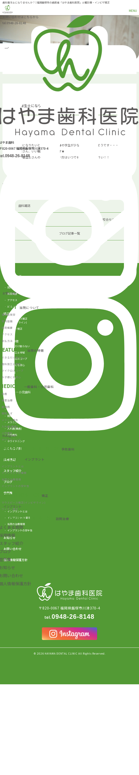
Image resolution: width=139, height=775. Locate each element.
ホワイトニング (16, 441)
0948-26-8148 (14, 23)
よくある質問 (13, 448)
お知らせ (10, 537)
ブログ (8, 481)
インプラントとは (17, 511)
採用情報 (10, 459)
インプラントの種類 (18, 518)
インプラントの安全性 (19, 530)
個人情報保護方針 (16, 560)
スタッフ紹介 (13, 470)
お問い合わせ (13, 548)
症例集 (8, 493)
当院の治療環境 (16, 524)
